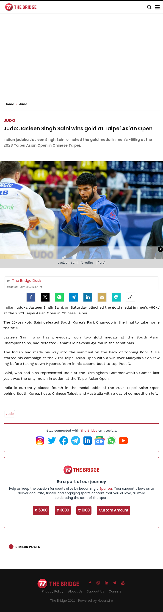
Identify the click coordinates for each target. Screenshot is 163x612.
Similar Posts (27, 547)
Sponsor (105, 488)
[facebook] (31, 297)
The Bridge (88, 430)
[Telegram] (73, 297)
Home (11, 104)
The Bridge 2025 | (64, 600)
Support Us (95, 591)
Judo (9, 120)
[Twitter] (45, 297)
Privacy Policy (53, 591)
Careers (115, 591)
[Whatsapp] (59, 297)
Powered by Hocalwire (95, 600)
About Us (75, 591)
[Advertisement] (83, 60)
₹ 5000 (41, 510)
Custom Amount (113, 510)
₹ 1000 (84, 510)
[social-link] (130, 297)
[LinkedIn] (87, 297)
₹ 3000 (63, 510)
